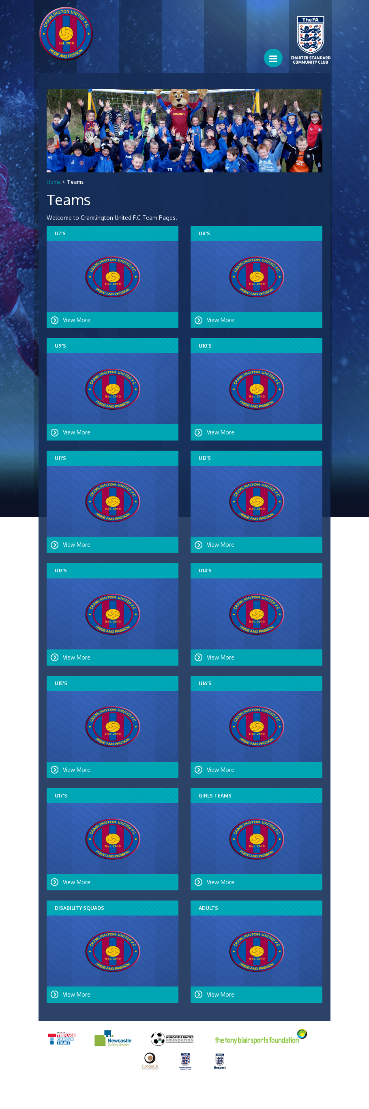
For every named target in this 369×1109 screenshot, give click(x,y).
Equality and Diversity (103, 1097)
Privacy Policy (55, 1097)
